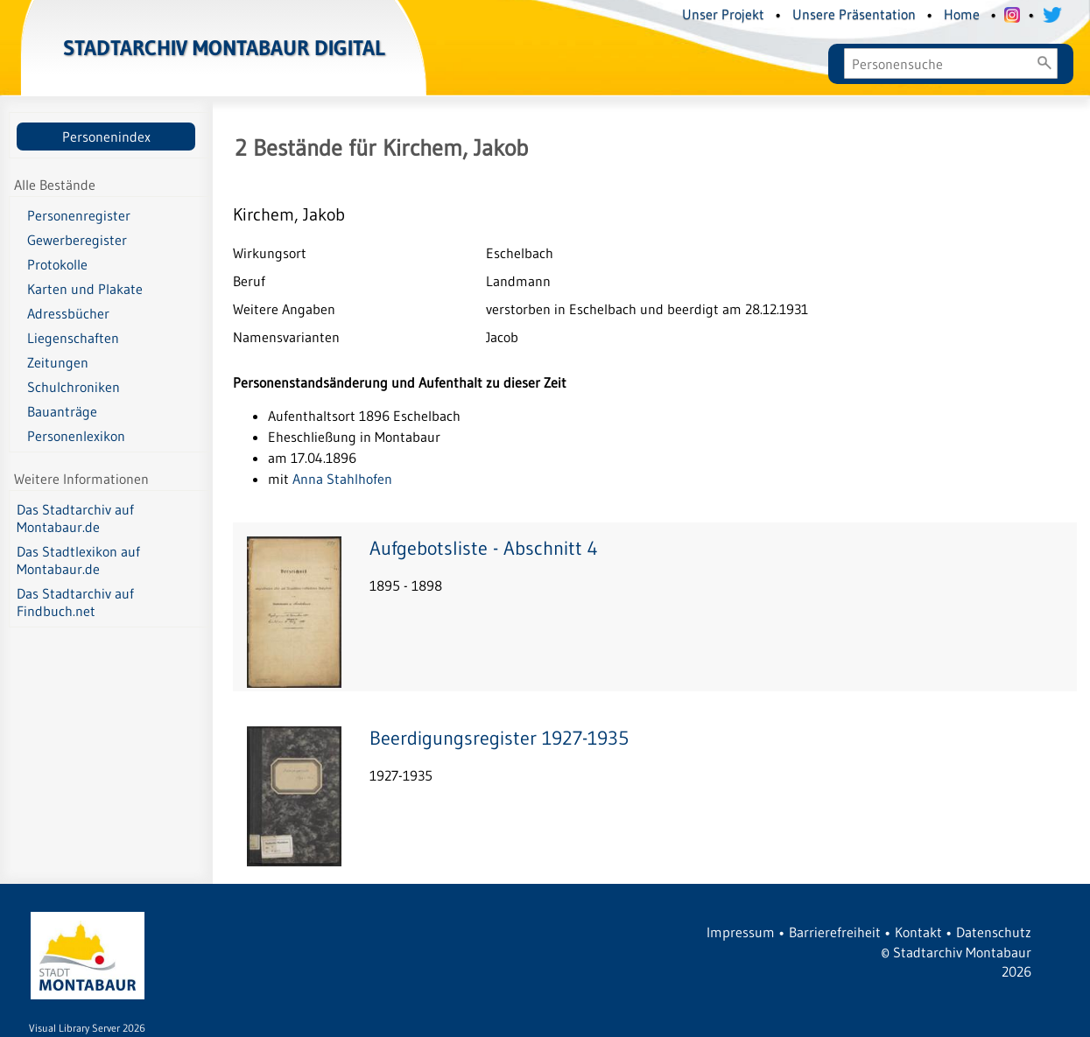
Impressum (741, 932)
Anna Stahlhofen (342, 478)
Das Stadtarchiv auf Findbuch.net (75, 602)
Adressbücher (68, 313)
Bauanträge (62, 411)
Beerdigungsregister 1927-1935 (499, 738)
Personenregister (78, 215)
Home (962, 14)
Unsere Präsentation (854, 14)
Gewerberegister (77, 240)
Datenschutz (993, 932)
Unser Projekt (723, 14)
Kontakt (918, 932)
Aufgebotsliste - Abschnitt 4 (483, 548)
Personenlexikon (76, 436)
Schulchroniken (73, 387)
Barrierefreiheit (835, 932)
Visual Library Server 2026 (87, 1027)
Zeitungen (57, 362)
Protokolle (57, 264)
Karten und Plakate (85, 289)
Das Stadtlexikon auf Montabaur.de (78, 560)
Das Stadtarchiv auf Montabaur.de (75, 518)
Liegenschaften (73, 338)
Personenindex (106, 136)
